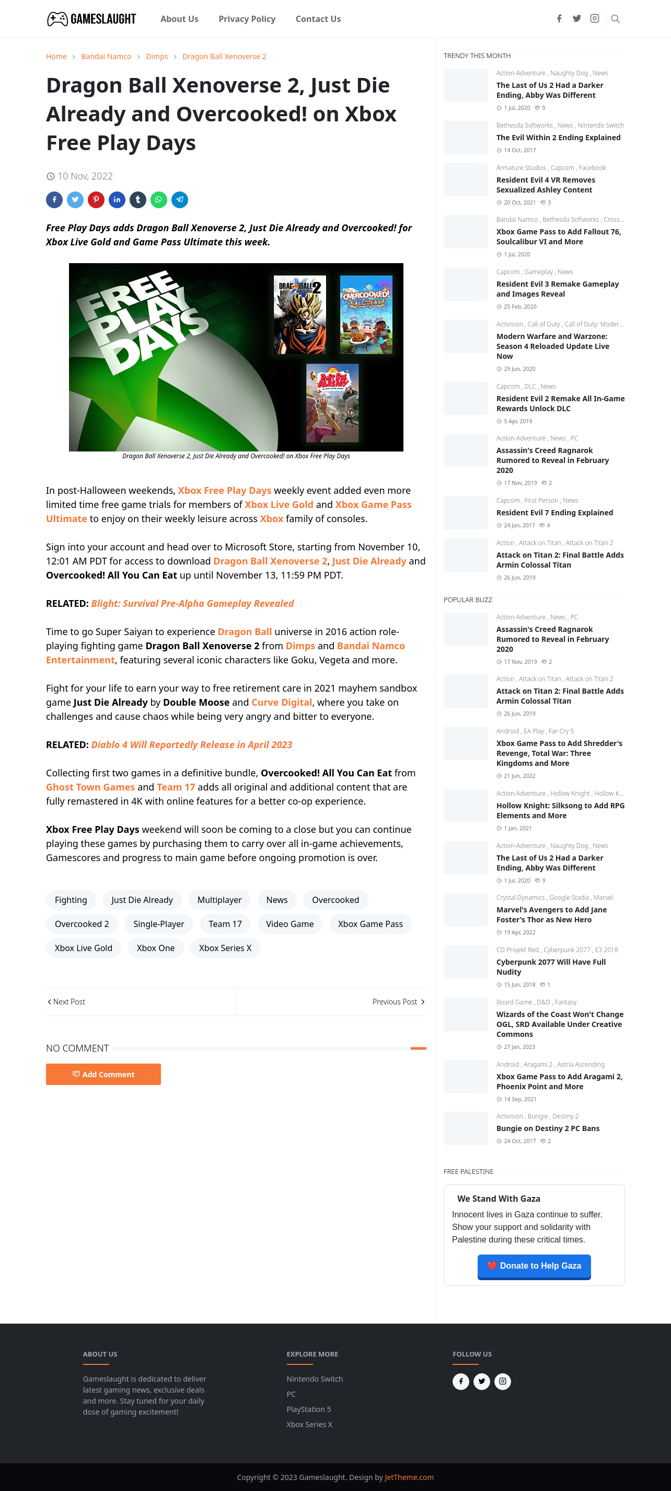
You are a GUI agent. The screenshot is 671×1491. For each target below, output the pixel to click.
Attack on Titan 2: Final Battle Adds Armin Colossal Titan (560, 560)
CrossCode (619, 219)
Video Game (290, 924)
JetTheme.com (409, 1477)
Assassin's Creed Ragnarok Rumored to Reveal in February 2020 (552, 460)
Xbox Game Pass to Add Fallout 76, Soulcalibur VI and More (558, 236)
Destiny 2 (565, 1116)
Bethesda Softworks (525, 125)
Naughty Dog (569, 73)
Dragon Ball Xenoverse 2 (270, 561)
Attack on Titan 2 (590, 542)
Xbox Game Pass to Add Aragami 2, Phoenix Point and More (559, 1081)
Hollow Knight (571, 793)
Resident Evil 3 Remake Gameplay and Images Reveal (557, 289)
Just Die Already (369, 561)
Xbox (272, 518)
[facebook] (559, 19)
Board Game (515, 1002)
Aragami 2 (539, 1064)
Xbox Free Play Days (225, 490)
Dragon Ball (245, 631)
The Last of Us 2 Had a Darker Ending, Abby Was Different (550, 90)
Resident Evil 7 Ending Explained (555, 512)
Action (506, 542)
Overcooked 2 (82, 924)
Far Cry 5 (561, 731)
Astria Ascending (581, 1064)
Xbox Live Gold (279, 504)
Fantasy (565, 1002)
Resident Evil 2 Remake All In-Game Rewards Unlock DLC (560, 403)
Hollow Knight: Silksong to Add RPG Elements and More (560, 810)
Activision (510, 324)
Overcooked (335, 900)
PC (575, 438)
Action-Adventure (521, 73)
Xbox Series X (225, 948)
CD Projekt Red (518, 949)
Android (508, 731)
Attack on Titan (541, 542)
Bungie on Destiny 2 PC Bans (547, 1128)
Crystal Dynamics (521, 897)
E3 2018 (606, 949)
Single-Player (158, 924)
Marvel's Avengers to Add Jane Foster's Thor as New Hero (551, 914)
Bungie (539, 1116)
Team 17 (176, 787)
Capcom (563, 167)
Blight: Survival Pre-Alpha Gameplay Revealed (192, 603)
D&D (544, 1002)
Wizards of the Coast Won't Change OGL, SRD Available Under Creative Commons (560, 1024)
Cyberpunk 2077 (567, 949)
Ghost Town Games (90, 787)
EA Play (535, 731)
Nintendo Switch (600, 125)
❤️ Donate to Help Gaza (534, 1265)
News (277, 900)
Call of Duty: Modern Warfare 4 (608, 324)
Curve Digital (281, 702)
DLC (531, 386)
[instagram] (595, 19)
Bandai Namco (517, 219)
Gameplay (540, 271)
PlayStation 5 (309, 1409)
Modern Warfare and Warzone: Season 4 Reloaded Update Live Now (552, 346)
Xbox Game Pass (370, 924)
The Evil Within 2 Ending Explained (558, 137)
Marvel (603, 897)
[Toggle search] (615, 18)
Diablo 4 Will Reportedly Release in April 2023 (192, 744)
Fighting (71, 900)
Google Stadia (570, 897)
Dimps (301, 645)
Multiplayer (220, 900)
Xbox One (156, 948)
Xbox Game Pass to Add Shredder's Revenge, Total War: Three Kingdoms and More (559, 753)
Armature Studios (522, 167)
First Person (542, 500)
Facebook (592, 167)
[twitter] (577, 19)
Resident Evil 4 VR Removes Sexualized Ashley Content (545, 185)
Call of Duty (545, 324)
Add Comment (103, 1074)
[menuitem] (180, 19)
